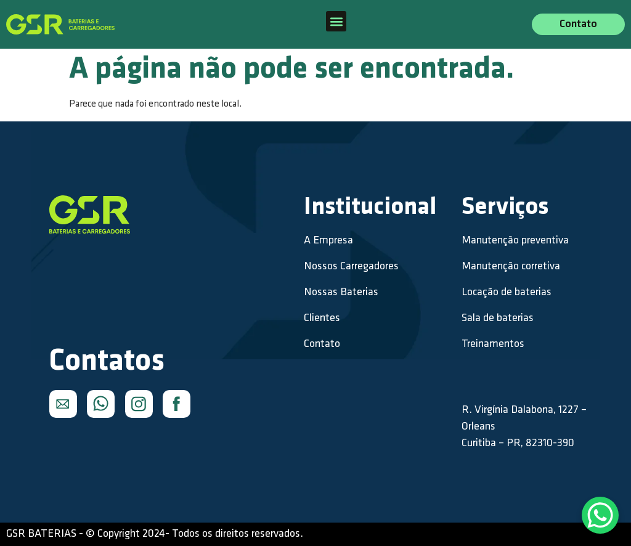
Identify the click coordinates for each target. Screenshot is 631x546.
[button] (336, 21)
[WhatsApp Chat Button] (600, 515)
